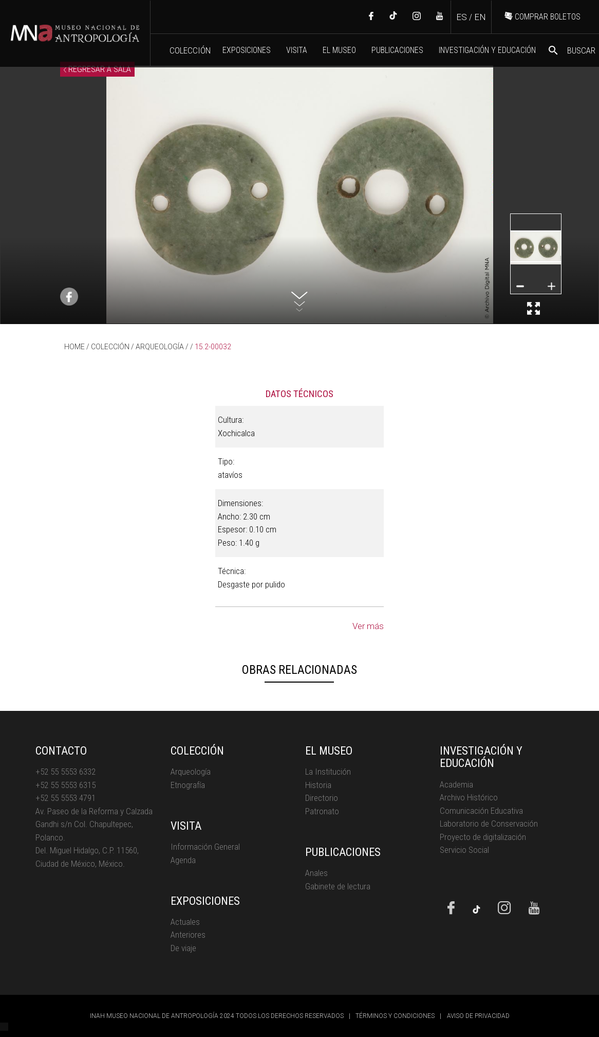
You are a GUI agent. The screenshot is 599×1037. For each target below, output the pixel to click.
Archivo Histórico (469, 797)
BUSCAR (571, 50)
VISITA (296, 50)
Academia (456, 784)
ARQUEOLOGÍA (160, 347)
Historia (318, 785)
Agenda (183, 860)
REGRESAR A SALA (97, 69)
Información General (205, 847)
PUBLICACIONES (397, 50)
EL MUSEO (339, 50)
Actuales (185, 922)
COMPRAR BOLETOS (542, 17)
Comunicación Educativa (481, 811)
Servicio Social (464, 850)
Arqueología (191, 771)
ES (461, 17)
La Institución (328, 771)
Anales (316, 873)
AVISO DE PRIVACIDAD (478, 1016)
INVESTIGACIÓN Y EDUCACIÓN (487, 50)
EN (480, 17)
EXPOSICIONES (246, 50)
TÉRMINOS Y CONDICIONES (395, 1016)
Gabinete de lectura (337, 886)
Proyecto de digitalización (483, 837)
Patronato (322, 811)
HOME (74, 347)
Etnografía (188, 785)
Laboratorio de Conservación (489, 823)
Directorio (321, 798)
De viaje (183, 948)
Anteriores (188, 934)
